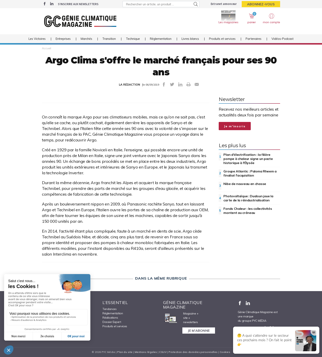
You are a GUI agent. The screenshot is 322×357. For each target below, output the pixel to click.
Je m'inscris (234, 126)
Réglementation (160, 39)
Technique (133, 39)
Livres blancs (190, 39)
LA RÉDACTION (129, 84)
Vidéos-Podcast (282, 39)
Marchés (86, 39)
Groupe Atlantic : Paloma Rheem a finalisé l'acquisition (249, 173)
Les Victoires (37, 39)
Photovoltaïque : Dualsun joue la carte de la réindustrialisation (248, 198)
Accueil (46, 48)
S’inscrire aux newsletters (78, 4)
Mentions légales (146, 352)
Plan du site (124, 352)
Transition (109, 39)
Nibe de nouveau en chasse (244, 184)
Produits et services (222, 39)
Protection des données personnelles (193, 352)
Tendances (109, 309)
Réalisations (110, 317)
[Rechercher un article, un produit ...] (161, 4)
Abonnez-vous (261, 4)
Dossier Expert (111, 322)
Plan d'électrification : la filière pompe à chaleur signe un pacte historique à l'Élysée (248, 159)
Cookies (225, 352)
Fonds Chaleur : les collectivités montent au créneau (247, 211)
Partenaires (253, 39)
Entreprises (63, 39)
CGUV (163, 352)
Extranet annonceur (224, 4)
